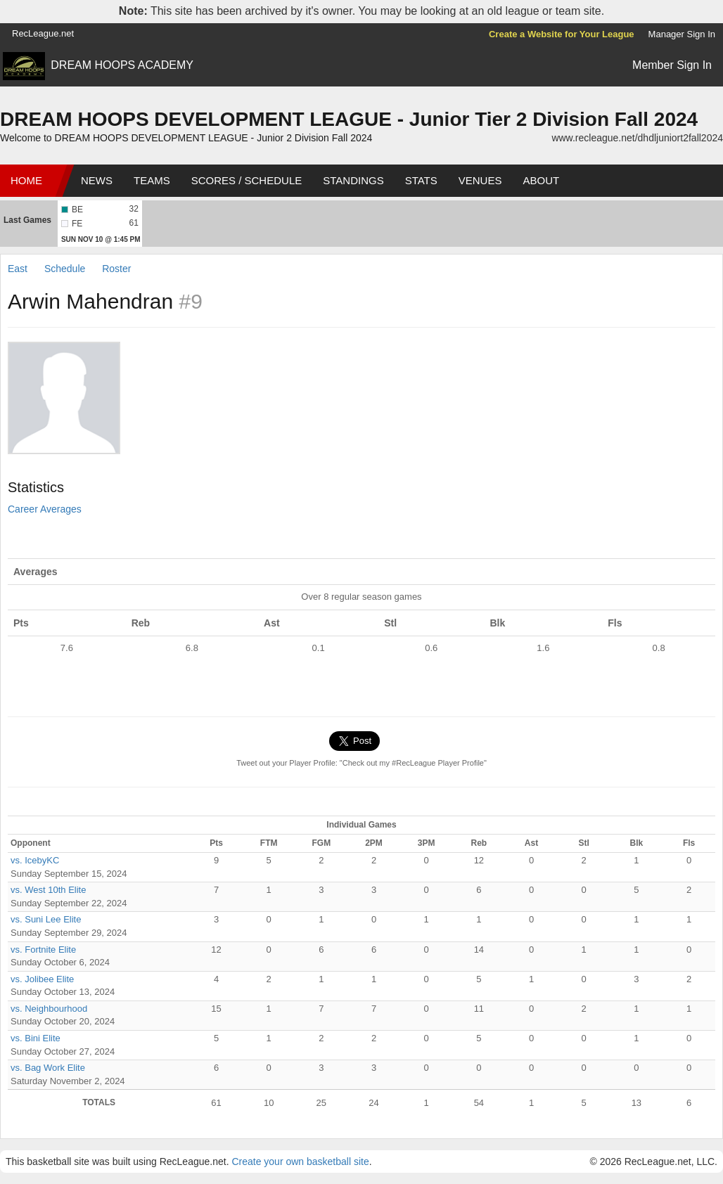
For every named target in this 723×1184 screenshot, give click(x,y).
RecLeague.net (43, 33)
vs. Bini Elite (35, 1038)
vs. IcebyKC (35, 860)
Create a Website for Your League (561, 34)
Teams (152, 180)
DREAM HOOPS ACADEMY (122, 65)
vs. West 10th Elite (48, 889)
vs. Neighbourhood (49, 1008)
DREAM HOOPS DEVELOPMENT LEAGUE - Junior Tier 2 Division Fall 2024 (349, 119)
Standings (353, 180)
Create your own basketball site (300, 1161)
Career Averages (45, 509)
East (19, 268)
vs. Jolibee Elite (42, 979)
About (541, 180)
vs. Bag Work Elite (48, 1067)
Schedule (64, 268)
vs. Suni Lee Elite (46, 919)
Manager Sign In (681, 34)
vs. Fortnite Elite (43, 949)
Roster (116, 268)
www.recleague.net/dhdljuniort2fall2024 (637, 137)
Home (26, 180)
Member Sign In (672, 65)
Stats (421, 180)
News (97, 180)
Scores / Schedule (246, 180)
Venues (480, 180)
